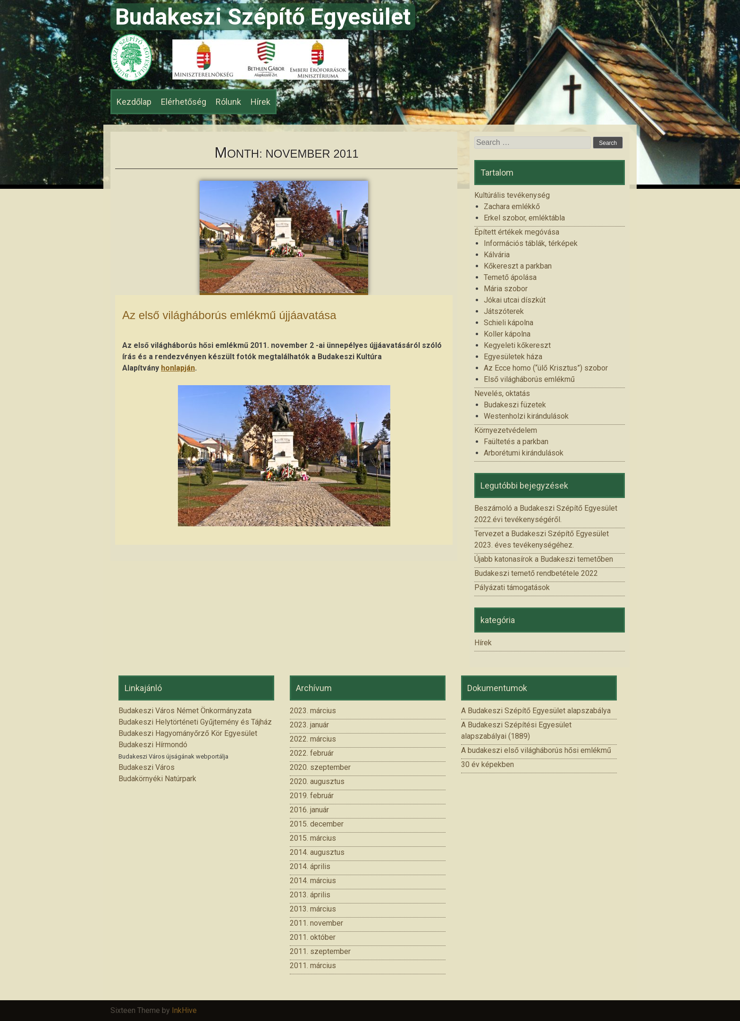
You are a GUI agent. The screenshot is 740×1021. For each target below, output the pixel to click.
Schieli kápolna (508, 322)
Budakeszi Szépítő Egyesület (263, 16)
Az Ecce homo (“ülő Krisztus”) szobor (546, 367)
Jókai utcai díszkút (515, 299)
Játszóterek (504, 311)
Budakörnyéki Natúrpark (157, 778)
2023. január (309, 724)
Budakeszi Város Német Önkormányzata (185, 710)
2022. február (312, 753)
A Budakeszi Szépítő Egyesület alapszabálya (536, 710)
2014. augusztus (317, 852)
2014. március (313, 880)
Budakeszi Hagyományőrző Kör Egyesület (187, 733)
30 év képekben (487, 764)
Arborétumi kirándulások (523, 452)
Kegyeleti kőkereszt (517, 345)
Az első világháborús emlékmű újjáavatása (229, 315)
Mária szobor (506, 288)
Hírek (260, 102)
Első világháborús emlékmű (529, 379)
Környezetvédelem (505, 430)
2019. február (312, 795)
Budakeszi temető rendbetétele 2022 (536, 573)
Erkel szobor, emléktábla (524, 217)
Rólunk (228, 102)
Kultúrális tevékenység (512, 195)
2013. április (310, 894)
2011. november (316, 923)
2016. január (309, 809)
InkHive (184, 1010)
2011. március (313, 965)
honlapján (178, 367)
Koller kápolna (507, 333)
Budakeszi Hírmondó (152, 744)
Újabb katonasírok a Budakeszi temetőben (543, 559)
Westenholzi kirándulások (526, 416)
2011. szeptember (320, 951)
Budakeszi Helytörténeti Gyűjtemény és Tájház (195, 721)
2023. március (313, 710)
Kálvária (497, 254)
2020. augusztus (317, 781)
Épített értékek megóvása (516, 232)
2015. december (317, 823)
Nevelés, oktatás (502, 393)
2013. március (313, 908)
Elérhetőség (183, 102)
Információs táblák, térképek (531, 243)
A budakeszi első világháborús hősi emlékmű (536, 750)
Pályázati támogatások (512, 587)
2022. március (313, 738)
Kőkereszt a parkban (518, 266)
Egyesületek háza (513, 356)
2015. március (313, 838)
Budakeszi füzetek (515, 404)
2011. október (313, 937)
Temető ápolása (510, 277)
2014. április (310, 866)
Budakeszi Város (146, 767)
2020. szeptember (320, 767)
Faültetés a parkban (516, 441)
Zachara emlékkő (512, 206)
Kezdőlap (134, 102)
